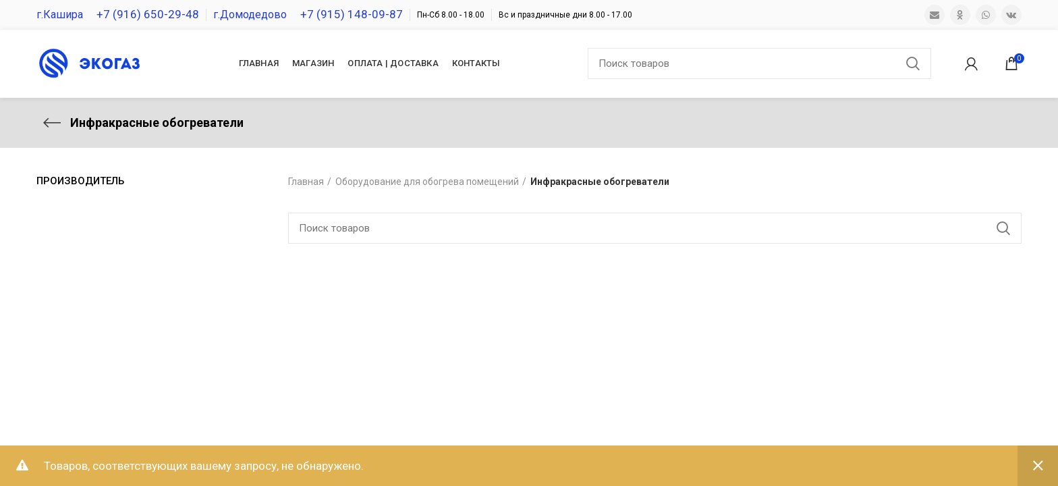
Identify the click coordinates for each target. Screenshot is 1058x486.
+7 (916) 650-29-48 (147, 14)
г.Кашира (59, 14)
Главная (306, 181)
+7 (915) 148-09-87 (351, 14)
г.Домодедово (250, 14)
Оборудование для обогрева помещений (427, 181)
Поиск (913, 63)
